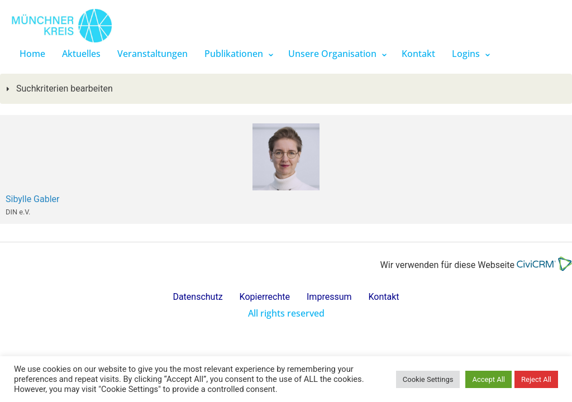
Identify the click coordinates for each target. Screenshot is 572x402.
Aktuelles (81, 53)
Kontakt (418, 53)
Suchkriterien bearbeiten (63, 88)
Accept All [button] (488, 379)
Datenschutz (197, 296)
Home (32, 53)
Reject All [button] (536, 379)
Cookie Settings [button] (428, 379)
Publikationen (233, 53)
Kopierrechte (265, 296)
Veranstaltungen (152, 53)
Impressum (329, 296)
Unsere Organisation (332, 53)
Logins (466, 53)
